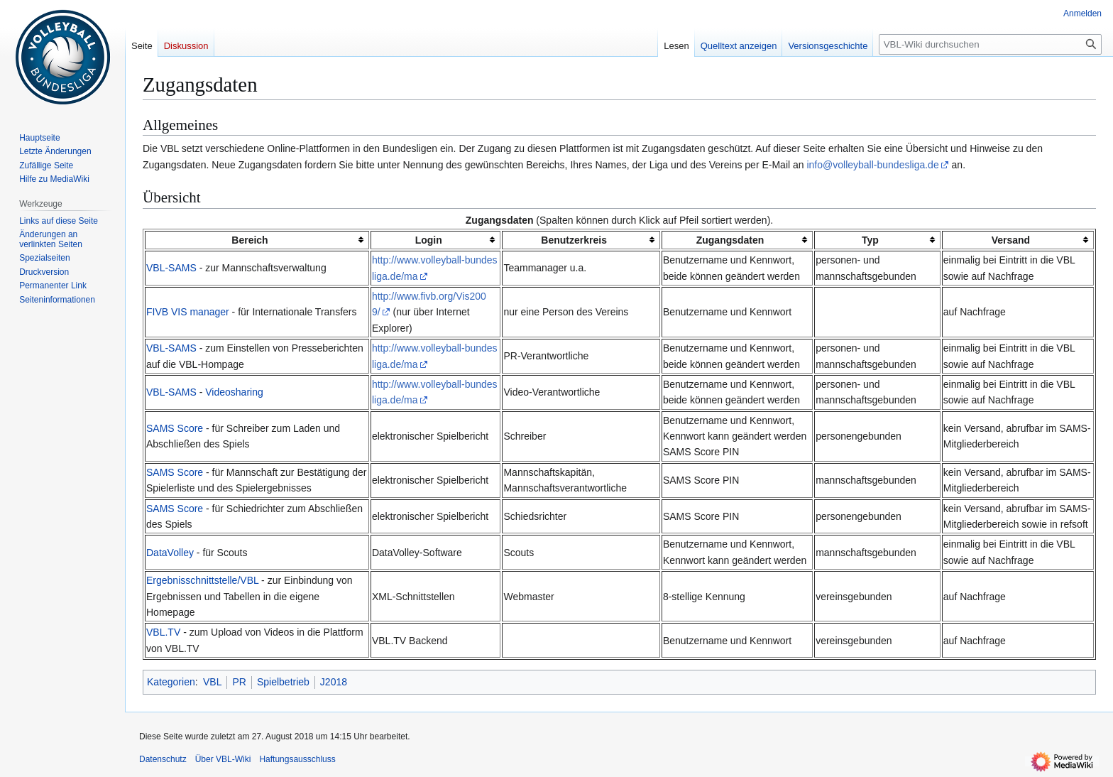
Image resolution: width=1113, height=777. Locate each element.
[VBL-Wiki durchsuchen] (990, 44)
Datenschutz (163, 759)
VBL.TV (163, 632)
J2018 (333, 682)
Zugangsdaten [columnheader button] (730, 240)
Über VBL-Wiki (223, 759)
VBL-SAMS (171, 267)
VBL (212, 682)
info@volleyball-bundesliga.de (872, 164)
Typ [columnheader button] (870, 240)
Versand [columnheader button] (1011, 240)
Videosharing (234, 392)
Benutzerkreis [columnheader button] (574, 240)
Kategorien (171, 682)
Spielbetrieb (283, 682)
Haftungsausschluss (297, 759)
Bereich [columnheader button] (249, 240)
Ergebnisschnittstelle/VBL (202, 580)
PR (239, 682)
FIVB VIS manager (187, 311)
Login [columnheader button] (428, 240)
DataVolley (170, 552)
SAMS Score (174, 428)
